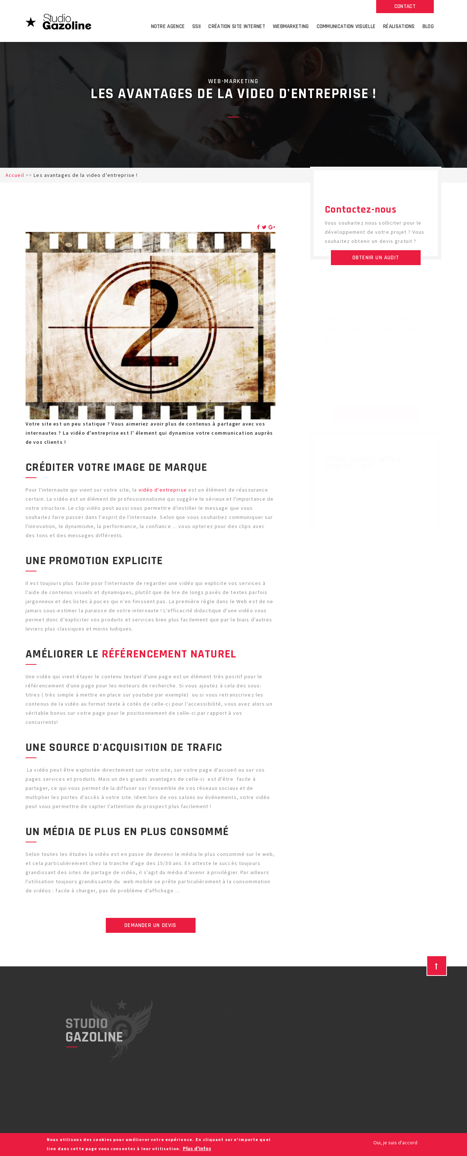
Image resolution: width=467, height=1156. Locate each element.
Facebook (216, 1045)
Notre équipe (376, 413)
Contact (405, 6)
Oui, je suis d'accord (395, 1142)
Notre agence (168, 26)
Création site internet (236, 26)
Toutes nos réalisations (375, 783)
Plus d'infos (197, 1148)
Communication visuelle (346, 26)
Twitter (213, 1036)
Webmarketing (291, 26)
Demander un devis (150, 925)
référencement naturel (169, 654)
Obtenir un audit (375, 257)
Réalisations (399, 26)
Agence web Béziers (300, 1054)
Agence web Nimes (298, 1063)
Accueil (14, 175)
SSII (196, 26)
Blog (428, 26)
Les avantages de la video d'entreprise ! (86, 175)
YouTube (214, 1054)
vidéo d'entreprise (163, 489)
